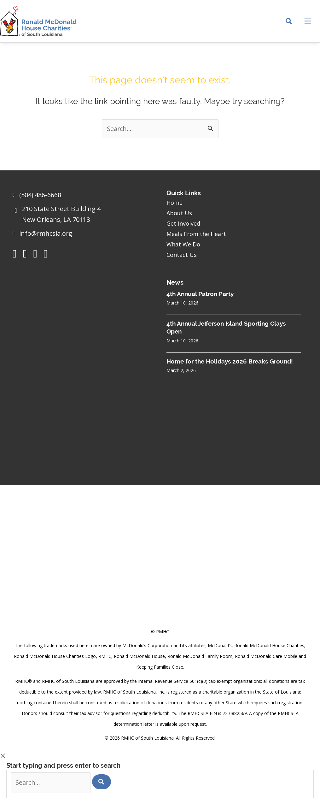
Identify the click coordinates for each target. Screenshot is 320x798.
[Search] (102, 781)
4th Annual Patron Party (200, 293)
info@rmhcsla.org (46, 233)
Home (174, 202)
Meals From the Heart (196, 233)
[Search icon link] (289, 22)
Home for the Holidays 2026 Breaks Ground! (229, 361)
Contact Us (181, 254)
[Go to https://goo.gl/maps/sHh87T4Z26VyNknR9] (83, 216)
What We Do (183, 244)
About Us (179, 212)
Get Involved (183, 223)
